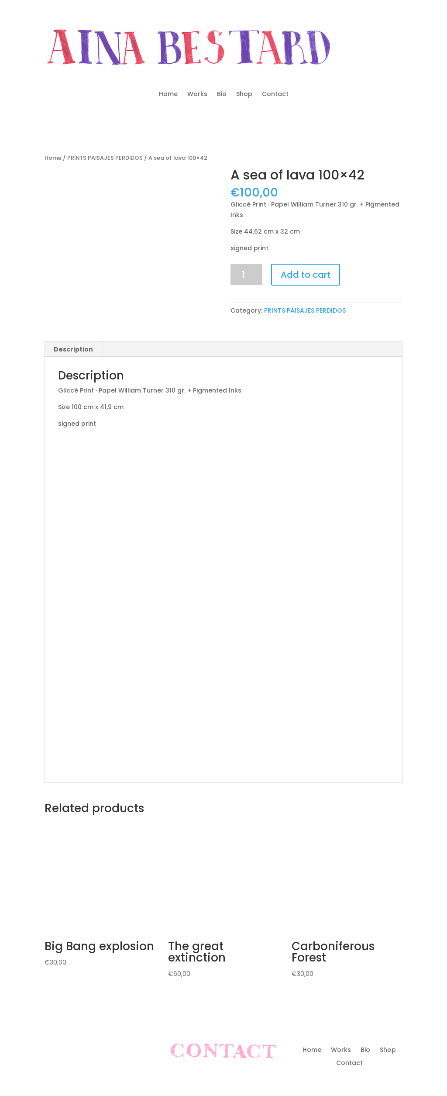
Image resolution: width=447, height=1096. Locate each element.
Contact (275, 94)
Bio (222, 94)
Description (73, 349)
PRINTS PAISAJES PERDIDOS (105, 158)
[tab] (73, 349)
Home (168, 94)
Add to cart (305, 275)
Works (197, 94)
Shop (244, 94)
